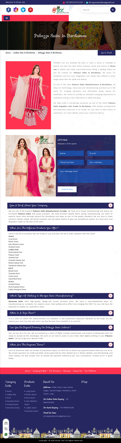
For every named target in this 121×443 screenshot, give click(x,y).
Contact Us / (78, 370)
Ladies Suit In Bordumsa (24, 52)
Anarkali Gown (31, 411)
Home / (28, 370)
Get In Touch (106, 52)
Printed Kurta (12, 404)
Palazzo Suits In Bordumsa (50, 52)
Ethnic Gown (30, 394)
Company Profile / (40, 370)
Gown (9, 391)
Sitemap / (67, 370)
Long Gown (29, 391)
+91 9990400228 (73, 2)
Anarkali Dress (12, 408)
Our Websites (90, 370)
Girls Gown (29, 398)
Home (8, 52)
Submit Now (67, 189)
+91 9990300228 (67, 408)
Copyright (43, 440)
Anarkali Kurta (12, 401)
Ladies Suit (11, 394)
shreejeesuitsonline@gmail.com (100, 2)
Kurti (8, 398)
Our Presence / (55, 370)
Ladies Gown (30, 408)
